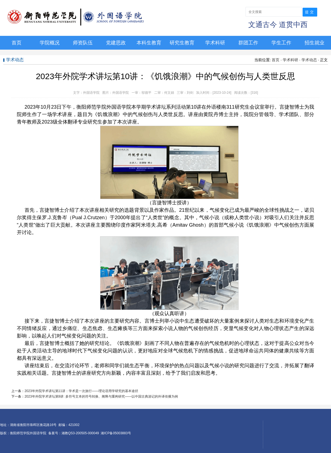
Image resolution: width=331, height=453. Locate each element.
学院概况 (50, 42)
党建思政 (116, 42)
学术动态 (309, 60)
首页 (17, 42)
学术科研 (215, 42)
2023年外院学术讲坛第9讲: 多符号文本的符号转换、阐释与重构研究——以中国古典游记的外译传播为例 (101, 396)
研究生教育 (182, 42)
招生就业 (314, 42)
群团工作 (248, 42)
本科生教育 (149, 42)
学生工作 (281, 42)
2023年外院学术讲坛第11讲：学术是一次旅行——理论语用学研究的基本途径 (81, 391)
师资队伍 (83, 42)
